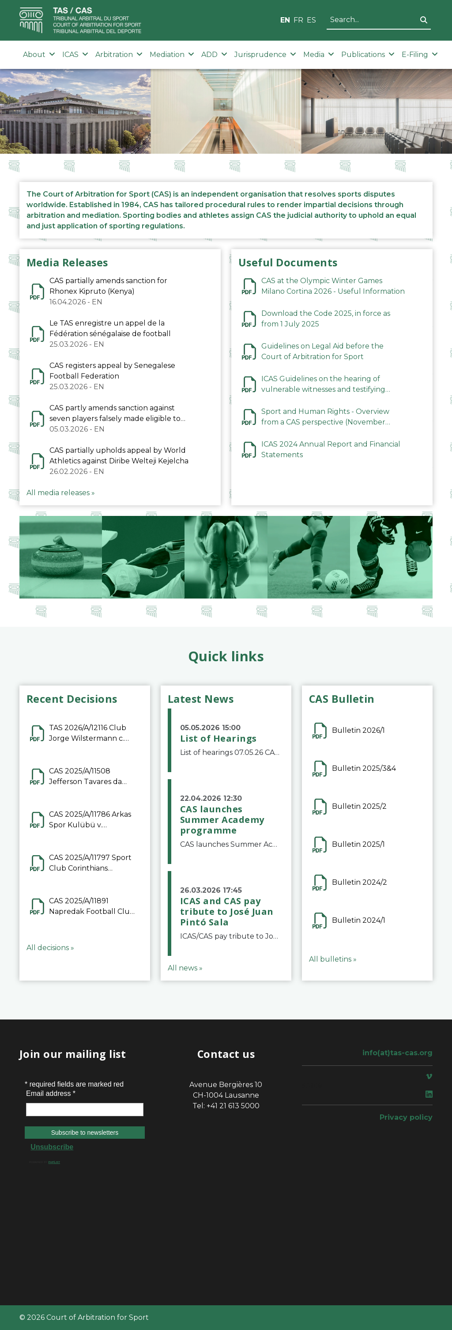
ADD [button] (214, 54)
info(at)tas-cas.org (397, 1053)
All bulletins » (333, 959)
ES (311, 20)
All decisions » (50, 948)
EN (285, 20)
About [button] (39, 54)
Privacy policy (406, 1117)
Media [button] (318, 54)
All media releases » (60, 493)
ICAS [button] (75, 54)
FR (298, 20)
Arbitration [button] (119, 54)
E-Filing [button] (420, 54)
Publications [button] (368, 54)
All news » (185, 968)
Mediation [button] (172, 54)
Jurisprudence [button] (265, 54)
